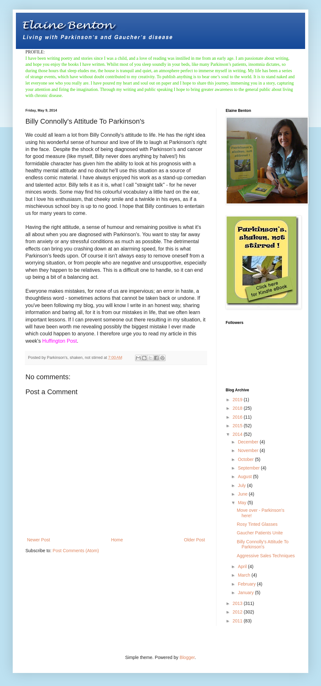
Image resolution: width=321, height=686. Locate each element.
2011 (238, 620)
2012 (238, 611)
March (244, 575)
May (242, 502)
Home (117, 539)
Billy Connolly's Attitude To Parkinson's (263, 544)
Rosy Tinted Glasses (257, 524)
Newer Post (38, 539)
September (249, 467)
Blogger (187, 657)
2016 (238, 417)
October (246, 459)
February (247, 584)
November (248, 450)
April (243, 566)
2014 (238, 434)
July (242, 485)
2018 (238, 408)
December (248, 441)
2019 (238, 399)
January (246, 592)
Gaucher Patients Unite (260, 532)
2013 (238, 603)
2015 (238, 425)
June (243, 494)
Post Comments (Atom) (76, 550)
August (245, 476)
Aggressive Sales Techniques (266, 555)
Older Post (194, 539)
